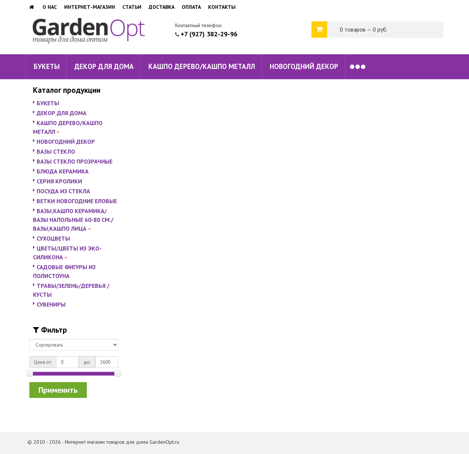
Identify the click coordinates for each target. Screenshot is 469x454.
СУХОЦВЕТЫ (53, 238)
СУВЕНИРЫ (51, 304)
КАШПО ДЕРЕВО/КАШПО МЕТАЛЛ (201, 66)
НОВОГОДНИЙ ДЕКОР (304, 66)
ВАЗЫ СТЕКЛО (56, 151)
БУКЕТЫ (47, 66)
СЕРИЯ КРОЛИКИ (59, 181)
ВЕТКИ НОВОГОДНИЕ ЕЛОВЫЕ (77, 201)
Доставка (161, 7)
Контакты (222, 7)
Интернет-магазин (89, 7)
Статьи (131, 7)
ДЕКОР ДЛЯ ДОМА (104, 66)
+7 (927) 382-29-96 (209, 34)
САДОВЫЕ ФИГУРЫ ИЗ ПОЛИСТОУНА (64, 271)
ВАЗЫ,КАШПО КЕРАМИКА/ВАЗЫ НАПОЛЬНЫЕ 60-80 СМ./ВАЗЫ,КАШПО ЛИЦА (73, 219)
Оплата (191, 7)
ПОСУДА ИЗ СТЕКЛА (63, 191)
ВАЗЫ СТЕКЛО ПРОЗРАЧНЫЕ (74, 161)
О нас (50, 7)
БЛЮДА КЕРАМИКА (63, 171)
